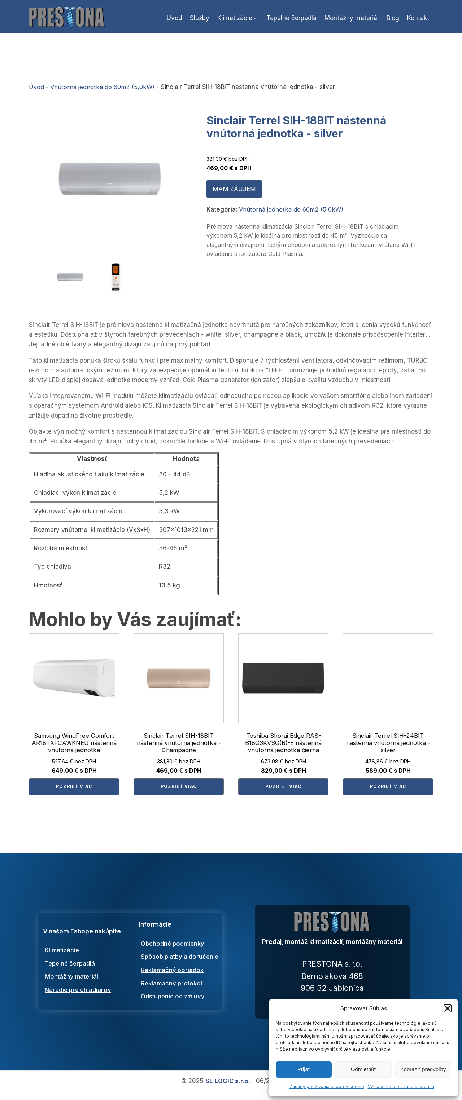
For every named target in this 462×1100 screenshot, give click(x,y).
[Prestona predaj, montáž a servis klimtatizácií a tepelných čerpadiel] (332, 929)
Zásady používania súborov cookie (326, 1086)
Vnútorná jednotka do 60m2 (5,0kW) (103, 92)
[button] (447, 1008)
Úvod (36, 92)
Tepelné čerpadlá (71, 968)
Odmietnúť (363, 1069)
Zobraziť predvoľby (423, 1069)
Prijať (303, 1069)
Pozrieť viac (74, 788)
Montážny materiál (72, 981)
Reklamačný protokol (172, 993)
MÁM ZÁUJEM (234, 194)
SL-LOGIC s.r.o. (228, 1088)
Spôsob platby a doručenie (180, 961)
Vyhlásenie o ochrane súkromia (401, 1086)
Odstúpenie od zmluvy (174, 1006)
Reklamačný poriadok (173, 980)
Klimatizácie (62, 954)
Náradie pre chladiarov (79, 995)
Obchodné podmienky (174, 943)
